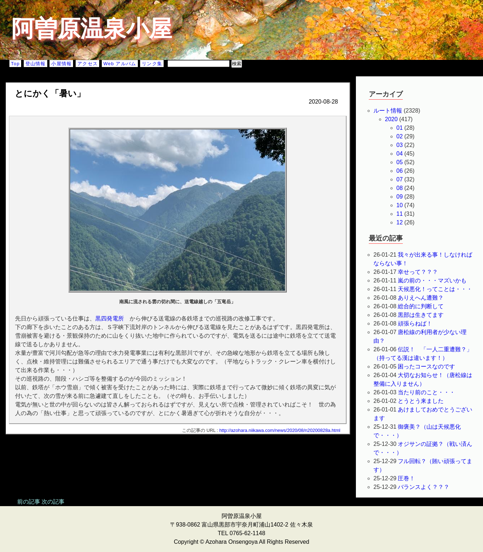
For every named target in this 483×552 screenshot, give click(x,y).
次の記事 (53, 502)
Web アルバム (119, 63)
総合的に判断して (421, 306)
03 (399, 145)
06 (399, 171)
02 (399, 136)
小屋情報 (61, 63)
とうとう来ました (421, 401)
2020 (391, 119)
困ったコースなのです (426, 366)
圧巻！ (406, 478)
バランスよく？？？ (423, 487)
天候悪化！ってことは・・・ (435, 289)
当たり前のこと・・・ (426, 392)
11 (399, 214)
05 (399, 162)
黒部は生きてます (421, 315)
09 (399, 197)
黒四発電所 (109, 318)
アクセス (87, 63)
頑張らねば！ (415, 323)
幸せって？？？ (418, 272)
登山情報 (35, 63)
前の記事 (28, 502)
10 (399, 205)
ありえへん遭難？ (421, 298)
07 (399, 179)
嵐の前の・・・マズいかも (432, 280)
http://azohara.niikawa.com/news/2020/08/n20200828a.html (279, 430)
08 (399, 188)
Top (15, 63)
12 (399, 222)
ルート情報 (387, 111)
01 (399, 128)
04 (399, 154)
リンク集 (152, 63)
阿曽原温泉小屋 (91, 29)
